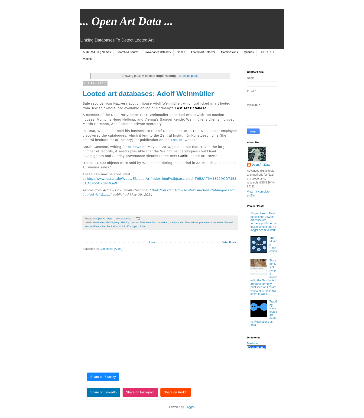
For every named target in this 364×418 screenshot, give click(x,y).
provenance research (211, 222)
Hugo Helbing (121, 222)
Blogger (189, 407)
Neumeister (191, 222)
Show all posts (188, 75)
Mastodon (253, 343)
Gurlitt (183, 156)
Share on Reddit (175, 392)
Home (151, 242)
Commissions (229, 52)
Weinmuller (99, 226)
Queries (249, 52)
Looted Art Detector (203, 52)
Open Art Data (261, 164)
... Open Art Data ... (126, 21)
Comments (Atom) (111, 249)
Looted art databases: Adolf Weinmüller (148, 93)
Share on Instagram (140, 392)
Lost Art (178, 140)
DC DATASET (268, 52)
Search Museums (127, 52)
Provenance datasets (157, 52)
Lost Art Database (141, 222)
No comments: (123, 218)
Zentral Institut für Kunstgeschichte (126, 226)
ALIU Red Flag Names (97, 52)
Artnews (134, 147)
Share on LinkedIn (103, 392)
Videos (87, 59)
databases (99, 222)
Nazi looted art (160, 222)
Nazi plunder (177, 222)
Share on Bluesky (103, 377)
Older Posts (228, 242)
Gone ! (181, 52)
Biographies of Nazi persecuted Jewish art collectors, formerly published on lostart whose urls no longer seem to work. (263, 222)
